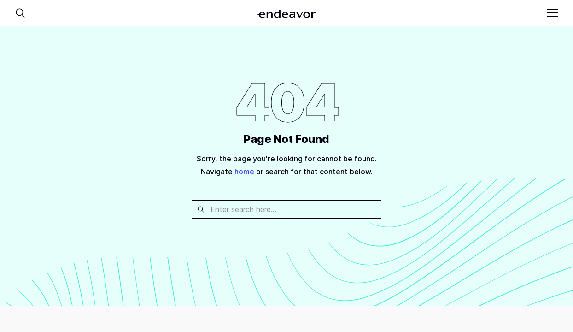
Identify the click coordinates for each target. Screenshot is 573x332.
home (244, 171)
